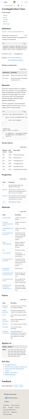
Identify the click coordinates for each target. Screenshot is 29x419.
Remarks (5, 17)
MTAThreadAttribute (10, 374)
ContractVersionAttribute (14, 57)
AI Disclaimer (6, 405)
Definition (5, 15)
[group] (14, 48)
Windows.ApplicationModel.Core (9, 5)
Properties (5, 19)
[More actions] (25, 5)
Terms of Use (6, 412)
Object (10, 54)
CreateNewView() (7, 217)
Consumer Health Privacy (9, 409)
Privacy (17, 407)
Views (4, 202)
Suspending (5, 327)
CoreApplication (14, 193)
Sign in (26, 2)
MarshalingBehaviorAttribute (15, 60)
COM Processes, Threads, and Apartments (16, 367)
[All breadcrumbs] (3, 5)
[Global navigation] (1, 2)
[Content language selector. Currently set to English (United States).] (10, 394)
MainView (5, 189)
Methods (5, 21)
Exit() (4, 250)
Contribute (10, 407)
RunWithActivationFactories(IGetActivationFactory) (7, 286)
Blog (4, 407)
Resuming (5, 324)
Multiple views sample (11, 372)
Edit (25, 35)
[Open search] (22, 2)
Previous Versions (15, 405)
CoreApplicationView (20, 189)
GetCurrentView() (7, 253)
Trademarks (13, 412)
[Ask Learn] (18, 5)
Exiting (4, 315)
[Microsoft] (15, 2)
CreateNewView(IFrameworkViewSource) (8, 224)
